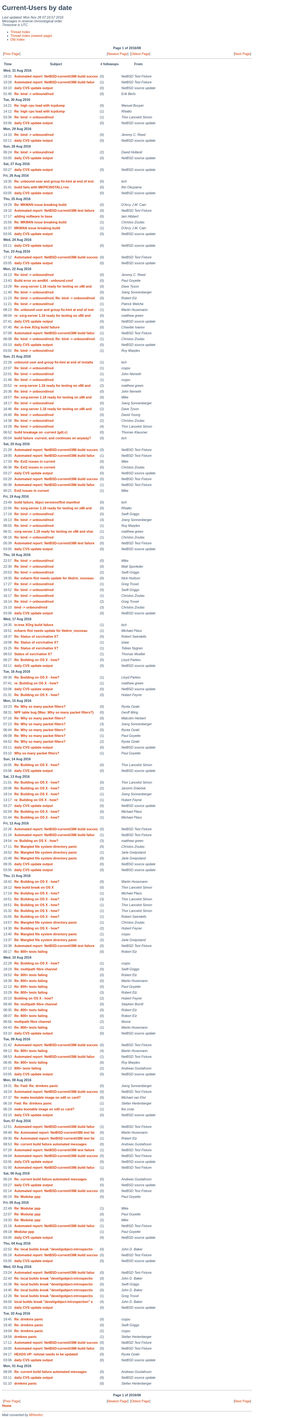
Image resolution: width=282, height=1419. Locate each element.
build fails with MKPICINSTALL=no (41, 187)
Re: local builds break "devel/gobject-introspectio (53, 1249)
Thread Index (20, 32)
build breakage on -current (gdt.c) (40, 432)
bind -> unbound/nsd (30, 607)
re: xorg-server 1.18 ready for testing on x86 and (52, 315)
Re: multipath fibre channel (35, 969)
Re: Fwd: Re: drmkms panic (36, 1086)
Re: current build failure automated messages (50, 1144)
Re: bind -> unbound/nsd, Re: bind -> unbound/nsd (54, 298)
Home (6, 1406)
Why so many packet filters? (36, 753)
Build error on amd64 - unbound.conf (43, 280)
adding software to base (33, 216)
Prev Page (11, 54)
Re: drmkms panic (28, 1319)
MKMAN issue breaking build (37, 228)
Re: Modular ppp (27, 1197)
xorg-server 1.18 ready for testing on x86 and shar (53, 531)
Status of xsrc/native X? (33, 654)
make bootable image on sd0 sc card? (44, 1109)
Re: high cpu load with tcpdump (39, 105)
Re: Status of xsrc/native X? (36, 636)
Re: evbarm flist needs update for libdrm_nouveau (54, 578)
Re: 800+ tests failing (30, 951)
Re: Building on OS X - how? (36, 660)
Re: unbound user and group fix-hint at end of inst (54, 181)
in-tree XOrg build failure (33, 625)
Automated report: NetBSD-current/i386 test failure (54, 210)
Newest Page (117, 54)
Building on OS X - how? (33, 998)
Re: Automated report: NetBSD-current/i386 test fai (54, 1132)
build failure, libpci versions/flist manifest (47, 502)
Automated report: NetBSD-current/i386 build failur (54, 82)
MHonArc (36, 1415)
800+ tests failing (27, 1068)
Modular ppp (24, 1232)
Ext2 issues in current (31, 490)
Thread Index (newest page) (31, 36)
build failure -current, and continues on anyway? (52, 438)
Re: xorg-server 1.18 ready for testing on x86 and (53, 286)
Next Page (242, 54)
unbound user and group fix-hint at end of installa (53, 362)
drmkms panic (25, 1337)
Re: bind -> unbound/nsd (34, 94)
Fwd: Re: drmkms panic (33, 1103)
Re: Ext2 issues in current (34, 461)
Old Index (17, 39)
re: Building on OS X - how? (36, 683)
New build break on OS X (34, 887)
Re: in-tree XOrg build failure (37, 327)
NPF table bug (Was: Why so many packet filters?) (54, 712)
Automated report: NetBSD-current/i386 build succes (56, 76)
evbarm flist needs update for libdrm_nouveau (50, 630)
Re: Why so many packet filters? (39, 706)
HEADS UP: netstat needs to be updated (46, 1354)
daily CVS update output (33, 88)
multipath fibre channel (32, 1021)
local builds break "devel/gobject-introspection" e (53, 1302)
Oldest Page (140, 54)
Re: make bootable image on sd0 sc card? (47, 1097)
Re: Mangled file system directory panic (45, 846)
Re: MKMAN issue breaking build (40, 205)
